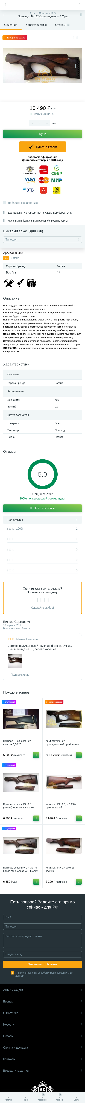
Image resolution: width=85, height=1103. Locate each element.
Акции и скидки (42, 990)
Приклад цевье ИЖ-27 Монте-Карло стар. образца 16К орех (20, 869)
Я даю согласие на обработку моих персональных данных (44, 974)
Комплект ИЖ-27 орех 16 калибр (60, 869)
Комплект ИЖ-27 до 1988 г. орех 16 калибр (61, 806)
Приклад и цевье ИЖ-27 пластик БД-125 (17, 742)
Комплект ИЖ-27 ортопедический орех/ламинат (63, 742)
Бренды (42, 1001)
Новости (42, 1024)
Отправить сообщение (42, 964)
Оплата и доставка (42, 1047)
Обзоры (42, 1036)
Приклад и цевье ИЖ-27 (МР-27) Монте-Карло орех (18, 806)
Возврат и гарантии (42, 1070)
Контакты (42, 1059)
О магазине (42, 1013)
